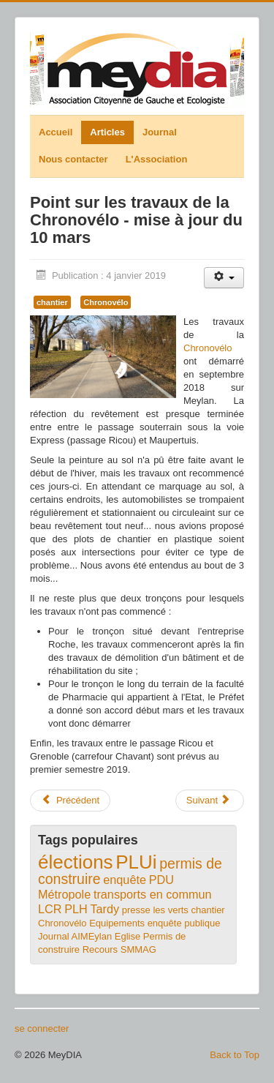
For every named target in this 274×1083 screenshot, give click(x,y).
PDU (161, 879)
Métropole (64, 894)
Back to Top (234, 1054)
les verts (170, 909)
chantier (52, 302)
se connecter (42, 1028)
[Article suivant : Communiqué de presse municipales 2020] (209, 801)
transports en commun (153, 894)
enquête (124, 879)
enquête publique (184, 923)
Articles (107, 132)
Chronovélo (105, 302)
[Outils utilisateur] (224, 277)
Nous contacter (73, 159)
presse (136, 909)
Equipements (117, 923)
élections (75, 862)
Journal (159, 132)
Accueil (55, 132)
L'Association (157, 159)
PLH (76, 908)
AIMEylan (92, 936)
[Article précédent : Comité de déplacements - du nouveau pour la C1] (70, 801)
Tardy (104, 908)
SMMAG (138, 949)
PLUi (135, 862)
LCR (50, 908)
